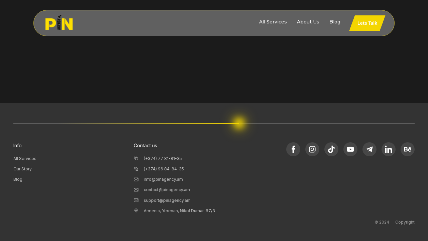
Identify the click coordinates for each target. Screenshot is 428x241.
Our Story (22, 168)
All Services (24, 158)
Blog (17, 179)
